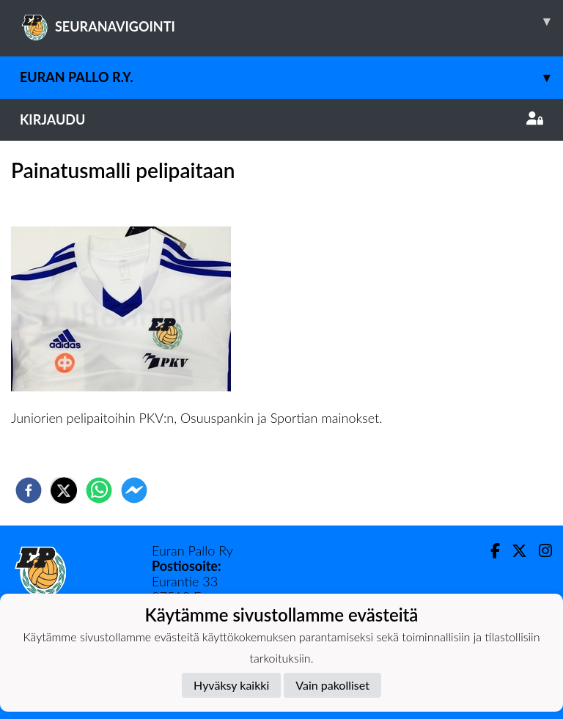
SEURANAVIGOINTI (291, 21)
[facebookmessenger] (134, 490)
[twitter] (64, 490)
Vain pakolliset (332, 685)
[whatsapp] (99, 490)
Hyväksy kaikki (231, 685)
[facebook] (28, 490)
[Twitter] (513, 550)
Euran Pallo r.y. (291, 77)
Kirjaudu (281, 119)
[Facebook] (489, 550)
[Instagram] (539, 550)
